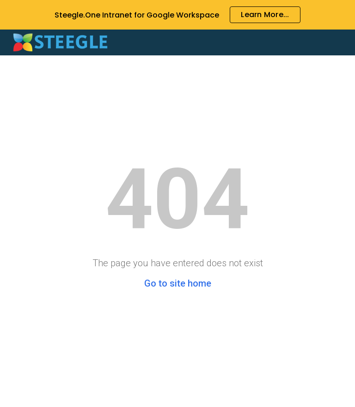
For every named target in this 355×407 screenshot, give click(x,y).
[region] (177, 15)
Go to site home (177, 283)
